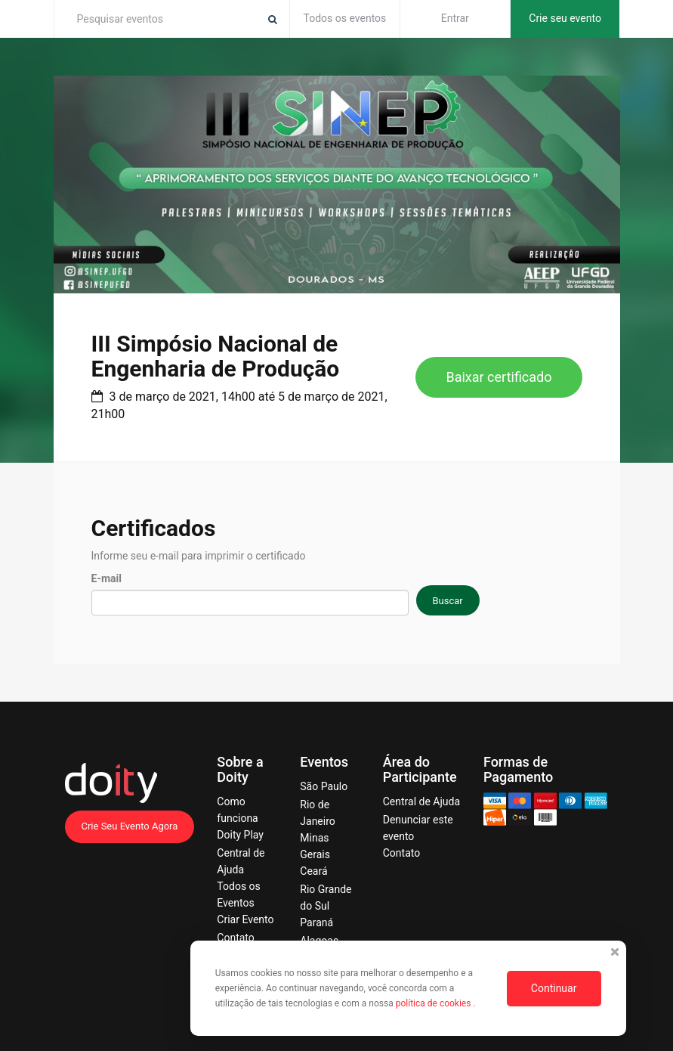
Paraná (316, 922)
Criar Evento (245, 919)
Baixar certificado (498, 377)
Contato (235, 938)
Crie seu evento (565, 18)
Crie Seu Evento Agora (130, 826)
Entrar (455, 18)
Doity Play (240, 835)
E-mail (106, 578)
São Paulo (323, 786)
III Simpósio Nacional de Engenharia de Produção (215, 356)
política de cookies (435, 1003)
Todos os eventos (345, 18)
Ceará (313, 871)
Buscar (448, 600)
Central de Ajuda (421, 801)
